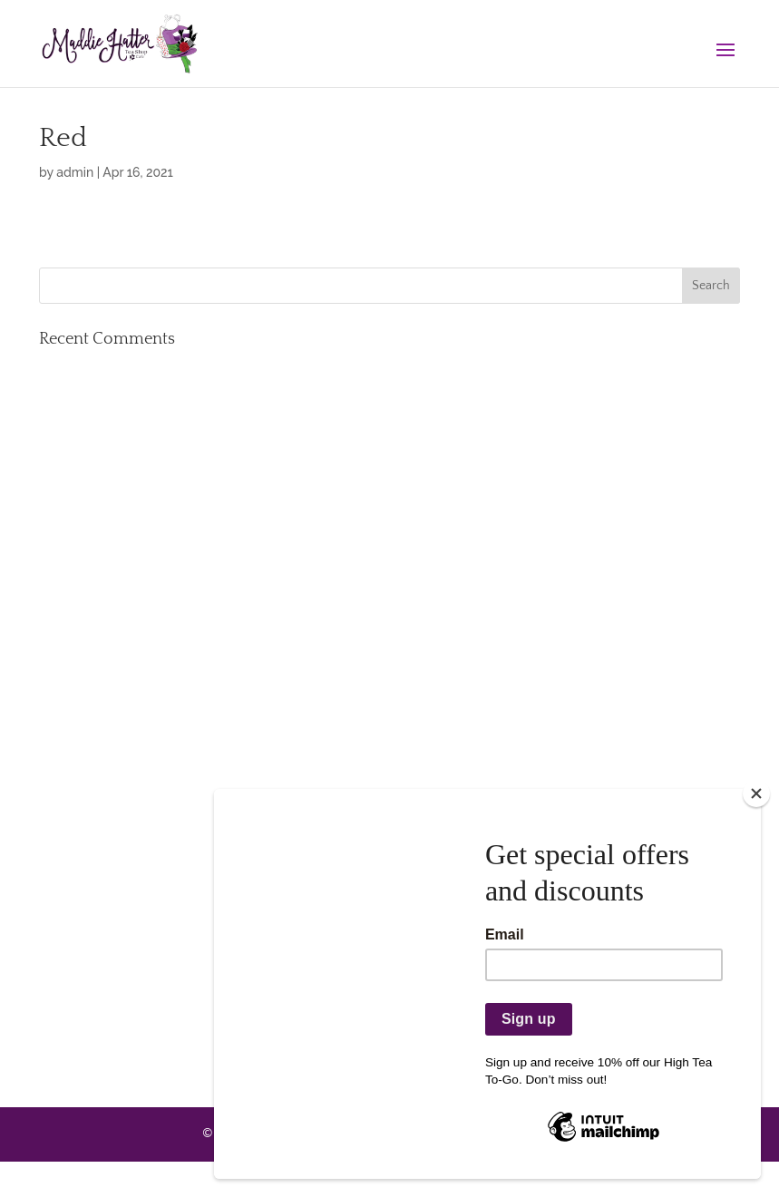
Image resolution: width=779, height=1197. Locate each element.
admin (74, 172)
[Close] (756, 793)
